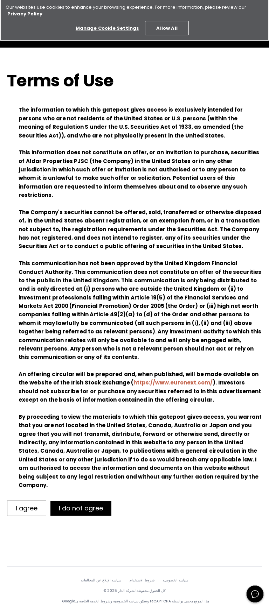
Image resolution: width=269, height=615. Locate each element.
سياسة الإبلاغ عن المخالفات (101, 580)
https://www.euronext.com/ (173, 382)
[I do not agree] (80, 508)
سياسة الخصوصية (175, 580)
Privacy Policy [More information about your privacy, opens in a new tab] (24, 11)
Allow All (166, 26)
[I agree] (26, 508)
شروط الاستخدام (142, 580)
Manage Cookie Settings (107, 26)
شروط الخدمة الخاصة (94, 601)
